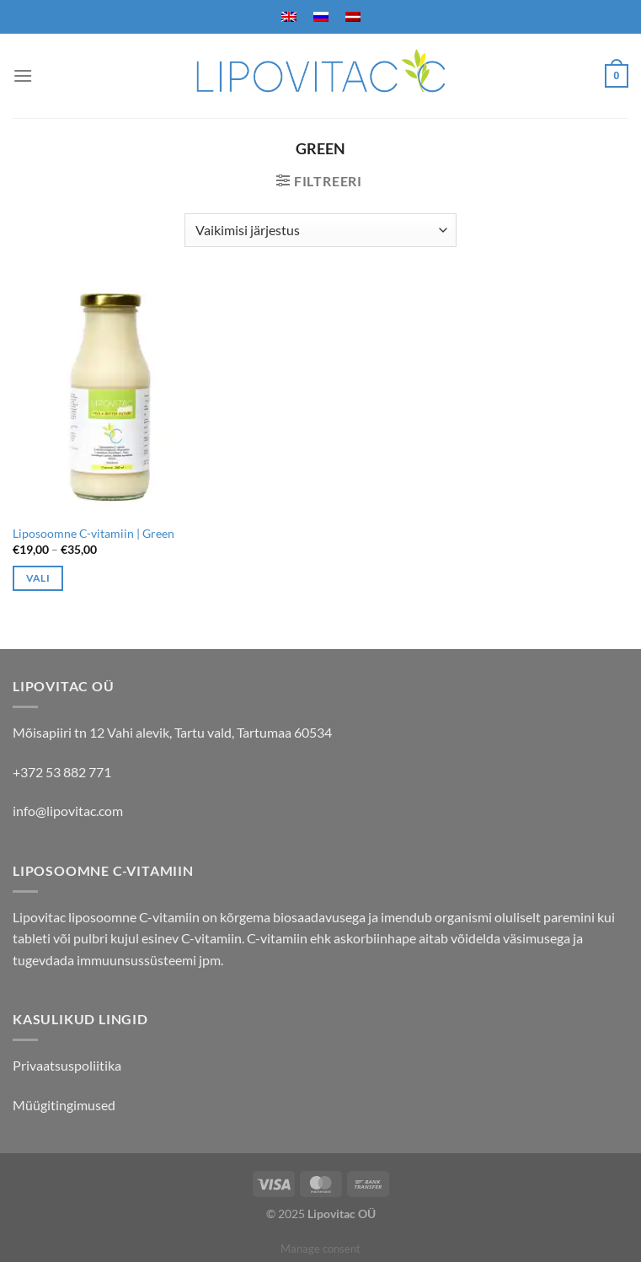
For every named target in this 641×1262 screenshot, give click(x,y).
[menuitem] (289, 17)
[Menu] (23, 75)
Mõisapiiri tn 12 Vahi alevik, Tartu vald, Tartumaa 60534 (172, 732)
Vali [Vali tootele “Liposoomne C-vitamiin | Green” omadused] (38, 577)
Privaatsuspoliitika (67, 1065)
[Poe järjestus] (320, 230)
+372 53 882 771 (62, 772)
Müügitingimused (64, 1105)
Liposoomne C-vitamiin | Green (93, 533)
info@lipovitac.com (68, 811)
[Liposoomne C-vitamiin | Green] (110, 397)
